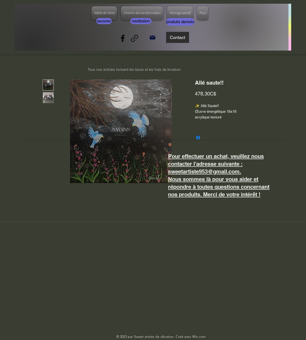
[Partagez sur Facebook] (198, 138)
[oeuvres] (104, 21)
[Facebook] (122, 38)
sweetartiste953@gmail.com (204, 171)
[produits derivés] (180, 22)
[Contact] (177, 37)
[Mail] (152, 37)
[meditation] (141, 21)
